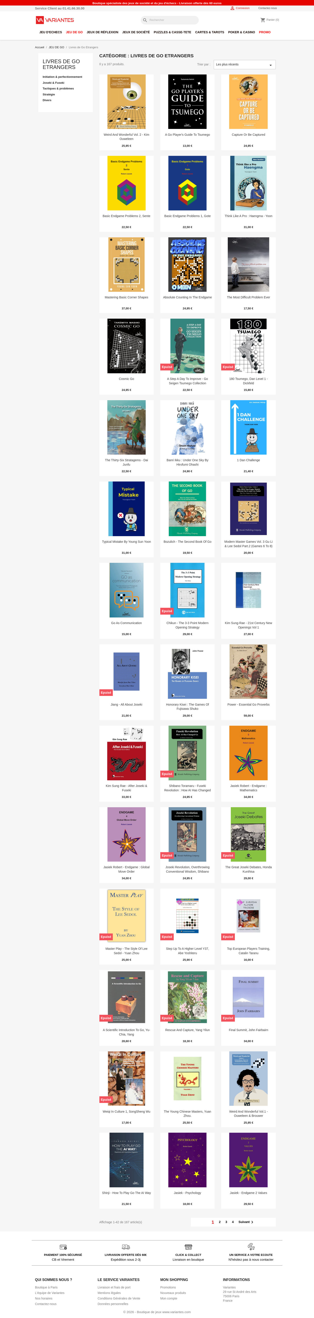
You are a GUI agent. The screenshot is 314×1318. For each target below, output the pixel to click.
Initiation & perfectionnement (62, 76)
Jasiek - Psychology (187, 1193)
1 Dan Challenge (248, 460)
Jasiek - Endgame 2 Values (248, 1193)
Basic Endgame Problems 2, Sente (126, 216)
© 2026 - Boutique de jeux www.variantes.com (157, 1312)
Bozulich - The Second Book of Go (188, 541)
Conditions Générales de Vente (119, 1298)
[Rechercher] (170, 20)
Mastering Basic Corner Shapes (126, 297)
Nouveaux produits (173, 1293)
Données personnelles (113, 1304)
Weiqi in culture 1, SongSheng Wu (126, 1111)
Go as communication (126, 623)
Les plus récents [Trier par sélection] (244, 65)
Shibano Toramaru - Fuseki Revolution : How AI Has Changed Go (187, 790)
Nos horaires (43, 1298)
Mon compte (168, 1298)
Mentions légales (109, 1293)
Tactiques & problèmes (58, 88)
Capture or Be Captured (248, 134)
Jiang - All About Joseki (126, 704)
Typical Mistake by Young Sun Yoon (126, 541)
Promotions (168, 1287)
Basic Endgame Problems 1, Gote (187, 216)
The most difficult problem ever (248, 297)
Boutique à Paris (46, 1287)
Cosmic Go (126, 379)
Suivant (247, 1222)
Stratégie (49, 94)
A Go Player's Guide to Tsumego (187, 134)
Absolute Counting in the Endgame (187, 297)
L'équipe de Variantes (49, 1293)
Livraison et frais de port (114, 1287)
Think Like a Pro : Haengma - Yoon (248, 216)
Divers (47, 100)
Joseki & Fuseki (53, 82)
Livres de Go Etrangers (61, 64)
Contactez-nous (267, 8)
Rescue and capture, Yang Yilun (187, 1030)
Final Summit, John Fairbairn (248, 1030)
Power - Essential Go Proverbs (249, 704)
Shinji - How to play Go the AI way (126, 1193)
